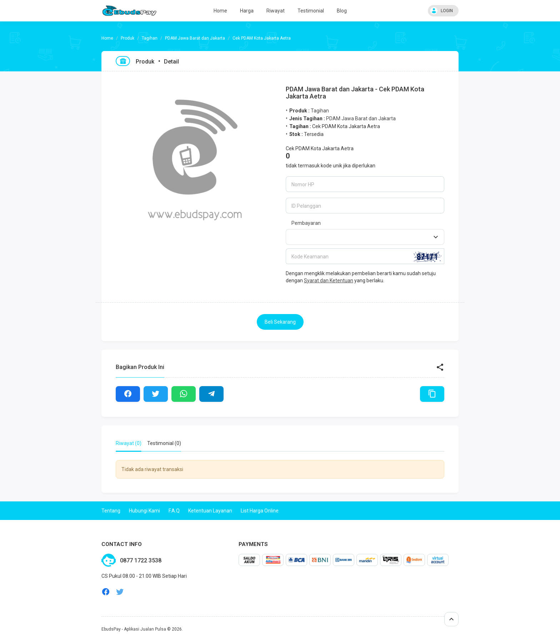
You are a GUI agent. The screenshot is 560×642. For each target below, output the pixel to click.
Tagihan (150, 38)
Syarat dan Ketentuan (328, 280)
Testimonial (311, 11)
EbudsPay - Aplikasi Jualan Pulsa (133, 629)
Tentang (110, 511)
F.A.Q (174, 511)
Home (220, 11)
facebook (105, 591)
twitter (120, 591)
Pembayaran (306, 223)
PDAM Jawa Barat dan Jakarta (195, 38)
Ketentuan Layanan (210, 511)
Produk (127, 38)
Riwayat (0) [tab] (128, 443)
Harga (247, 11)
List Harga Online (260, 511)
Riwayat (275, 11)
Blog (342, 11)
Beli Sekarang (280, 322)
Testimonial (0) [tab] (164, 443)
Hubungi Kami (144, 511)
